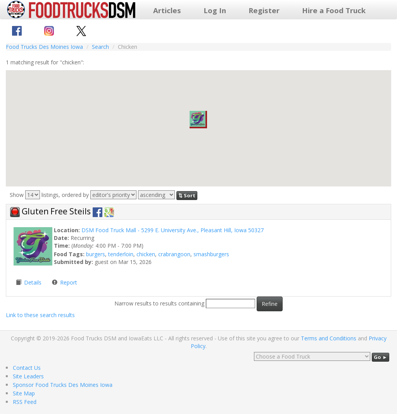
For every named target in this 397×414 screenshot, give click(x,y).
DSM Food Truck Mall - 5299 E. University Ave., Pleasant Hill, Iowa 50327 (172, 230)
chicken (145, 254)
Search (100, 46)
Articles (167, 10)
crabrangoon (174, 254)
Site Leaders (28, 376)
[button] (198, 119)
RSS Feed (24, 401)
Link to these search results (40, 315)
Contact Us (27, 367)
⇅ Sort (186, 195)
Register (264, 10)
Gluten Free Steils (57, 211)
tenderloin (120, 254)
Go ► (380, 357)
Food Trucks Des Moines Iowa (44, 46)
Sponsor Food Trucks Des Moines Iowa (62, 384)
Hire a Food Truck (334, 10)
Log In (215, 10)
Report (68, 282)
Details (33, 282)
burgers (95, 254)
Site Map (24, 393)
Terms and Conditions (328, 338)
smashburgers (211, 254)
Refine (270, 303)
